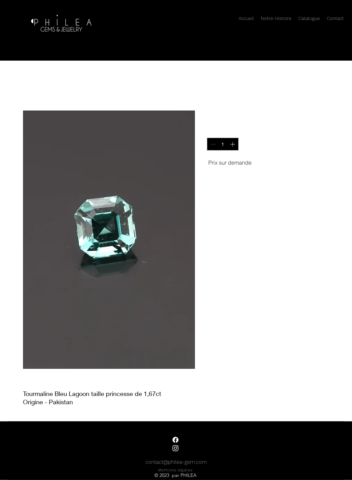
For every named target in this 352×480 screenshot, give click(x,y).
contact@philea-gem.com (176, 462)
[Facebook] (175, 440)
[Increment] (233, 144)
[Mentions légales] (176, 470)
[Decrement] (212, 144)
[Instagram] (175, 448)
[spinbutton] (223, 144)
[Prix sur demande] (232, 162)
